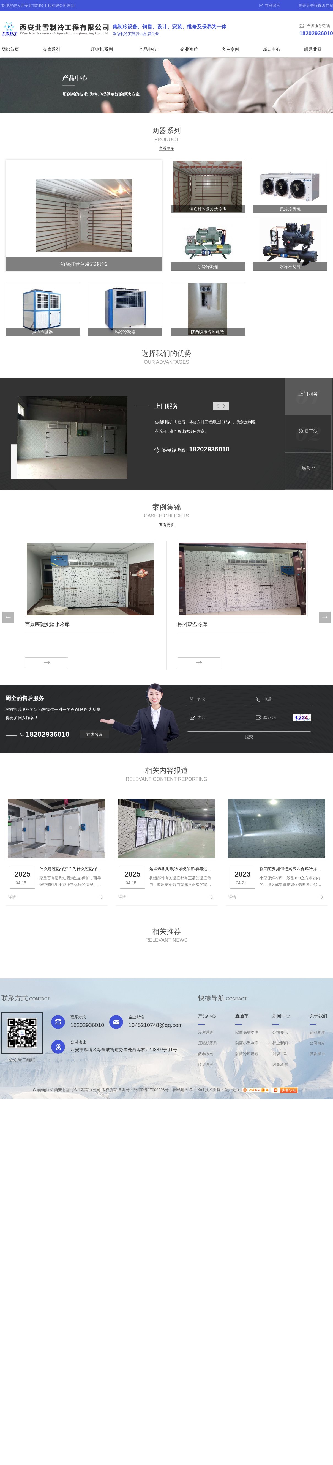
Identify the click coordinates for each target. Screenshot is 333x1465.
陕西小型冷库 (246, 1042)
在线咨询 (94, 734)
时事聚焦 (280, 1064)
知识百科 (280, 1053)
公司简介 (317, 1042)
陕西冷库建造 (246, 1053)
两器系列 (206, 1053)
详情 (12, 896)
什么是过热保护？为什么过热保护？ (70, 868)
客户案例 (230, 49)
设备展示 (317, 1053)
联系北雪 (313, 49)
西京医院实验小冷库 (47, 624)
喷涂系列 (206, 1064)
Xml (200, 1089)
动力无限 (232, 1089)
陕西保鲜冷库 (246, 1032)
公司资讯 (280, 1032)
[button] (8, 617)
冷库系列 (51, 49)
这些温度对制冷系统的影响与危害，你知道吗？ (180, 868)
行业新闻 (280, 1042)
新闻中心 (271, 49)
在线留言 (272, 5)
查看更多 (166, 148)
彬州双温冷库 (192, 624)
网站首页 (10, 49)
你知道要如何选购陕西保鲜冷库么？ (289, 868)
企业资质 (189, 49)
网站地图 (181, 1089)
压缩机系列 (102, 49)
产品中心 (148, 49)
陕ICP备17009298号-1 (152, 1089)
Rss (193, 1089)
